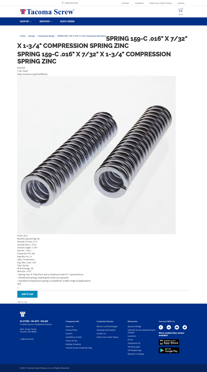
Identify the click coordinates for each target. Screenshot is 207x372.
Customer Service (105, 321)
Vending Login (134, 346)
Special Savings (134, 326)
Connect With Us (167, 321)
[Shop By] (24, 21)
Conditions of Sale (74, 337)
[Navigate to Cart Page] (181, 12)
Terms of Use (71, 340)
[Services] (44, 21)
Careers (181, 3)
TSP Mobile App (135, 350)
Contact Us (101, 333)
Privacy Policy (71, 330)
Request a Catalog (136, 354)
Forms (130, 339)
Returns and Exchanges (107, 326)
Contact (125, 3)
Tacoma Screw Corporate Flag (79, 348)
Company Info (72, 321)
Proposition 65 (134, 343)
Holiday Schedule (73, 344)
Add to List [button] (22, 302)
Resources (132, 321)
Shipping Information (106, 330)
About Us (70, 326)
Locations (139, 3)
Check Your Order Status (160, 3)
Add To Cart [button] (27, 294)
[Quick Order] (67, 21)
